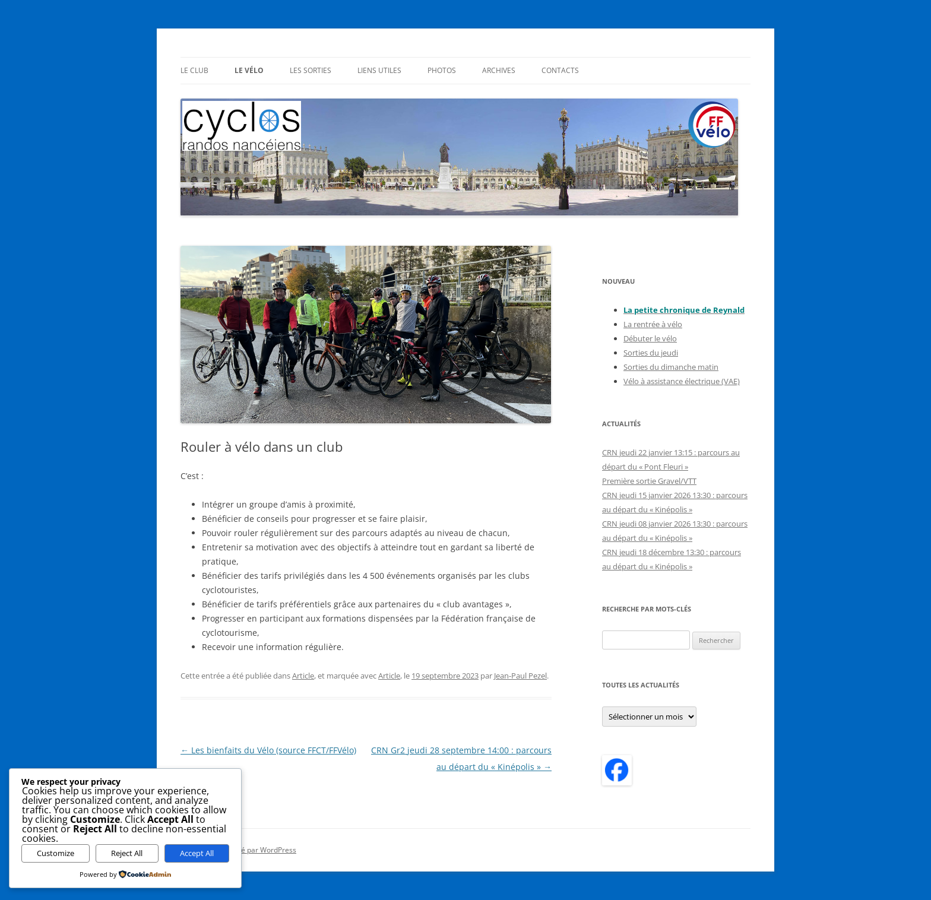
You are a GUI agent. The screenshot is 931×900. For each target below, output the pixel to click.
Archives (498, 70)
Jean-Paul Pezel (520, 675)
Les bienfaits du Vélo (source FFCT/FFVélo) (268, 750)
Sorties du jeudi (650, 352)
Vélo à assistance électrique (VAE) (681, 381)
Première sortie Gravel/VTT (649, 481)
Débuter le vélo (650, 338)
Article (303, 675)
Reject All (126, 853)
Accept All (197, 853)
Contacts (560, 70)
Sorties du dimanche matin (670, 367)
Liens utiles (379, 70)
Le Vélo (249, 70)
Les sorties (310, 70)
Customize (55, 853)
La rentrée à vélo (652, 324)
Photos (442, 70)
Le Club (194, 70)
